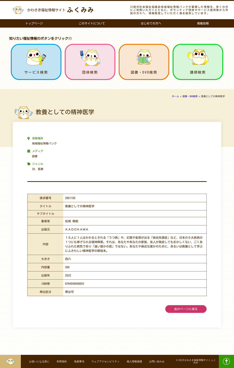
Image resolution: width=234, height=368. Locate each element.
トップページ (34, 23)
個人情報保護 (134, 361)
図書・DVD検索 (144, 72)
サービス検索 (36, 72)
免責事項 (79, 361)
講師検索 (198, 72)
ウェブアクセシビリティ (106, 361)
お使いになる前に (39, 361)
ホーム (175, 96)
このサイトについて (92, 23)
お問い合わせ (157, 361)
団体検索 (90, 72)
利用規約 (61, 361)
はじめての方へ (151, 23)
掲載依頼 (203, 23)
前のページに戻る (186, 309)
